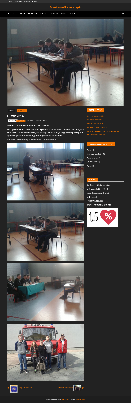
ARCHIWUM (27, 1)
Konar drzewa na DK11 (94, 120)
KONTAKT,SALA (18, 1)
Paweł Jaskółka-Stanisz (38, 121)
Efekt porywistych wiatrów (95, 116)
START (15, 14)
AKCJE (22, 14)
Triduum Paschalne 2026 (95, 124)
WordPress (65, 399)
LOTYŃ (10, 1)
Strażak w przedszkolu (65, 388)
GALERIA (72, 14)
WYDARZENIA (32, 14)
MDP (63, 14)
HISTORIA (34, 1)
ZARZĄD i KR (54, 14)
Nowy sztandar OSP (25, 388)
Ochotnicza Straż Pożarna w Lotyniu (65, 7)
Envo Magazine (80, 399)
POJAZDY (43, 14)
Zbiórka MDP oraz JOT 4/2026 (97, 128)
